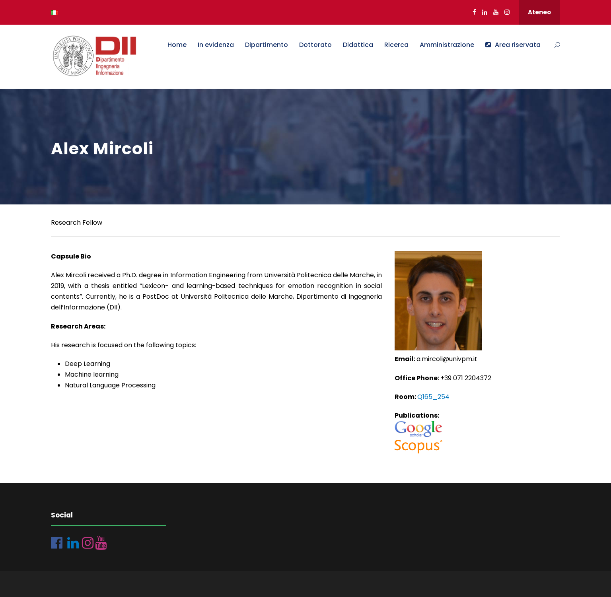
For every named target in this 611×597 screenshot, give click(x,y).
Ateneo (539, 12)
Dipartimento (266, 44)
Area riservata (513, 44)
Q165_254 (433, 396)
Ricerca (396, 44)
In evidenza (216, 44)
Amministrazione (447, 44)
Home (177, 44)
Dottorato (315, 44)
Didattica (358, 44)
